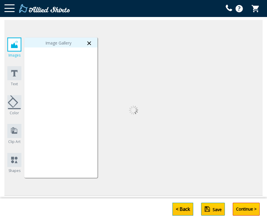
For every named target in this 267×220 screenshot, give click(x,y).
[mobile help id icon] (229, 8)
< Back (183, 209)
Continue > (246, 209)
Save (213, 209)
